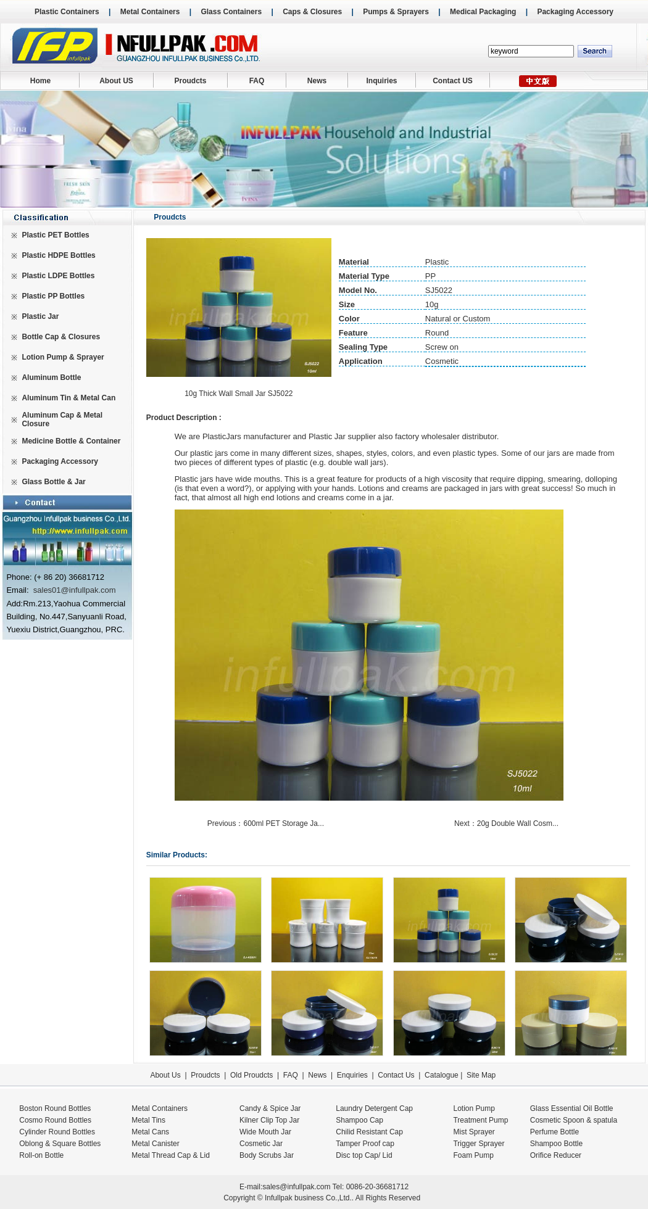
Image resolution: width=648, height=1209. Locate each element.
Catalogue (442, 1075)
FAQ (257, 80)
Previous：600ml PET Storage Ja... (266, 823)
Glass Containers (231, 11)
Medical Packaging (483, 11)
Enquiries (350, 1075)
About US (116, 80)
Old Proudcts (251, 1075)
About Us (165, 1075)
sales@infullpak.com (296, 1186)
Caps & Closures (312, 11)
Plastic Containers (67, 11)
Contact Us (396, 1075)
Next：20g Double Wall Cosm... (507, 823)
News (316, 80)
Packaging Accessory (575, 11)
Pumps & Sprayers (396, 11)
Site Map (481, 1075)
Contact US (453, 80)
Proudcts (190, 80)
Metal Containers (150, 11)
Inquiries (381, 80)
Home (40, 80)
